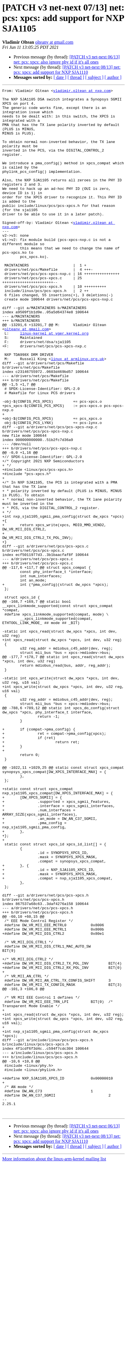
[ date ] (60, 77)
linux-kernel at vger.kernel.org (54, 382)
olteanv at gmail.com (54, 42)
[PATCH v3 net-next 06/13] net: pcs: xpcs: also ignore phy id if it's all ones (67, 59)
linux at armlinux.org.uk (77, 413)
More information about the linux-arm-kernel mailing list (54, 1364)
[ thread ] (75, 77)
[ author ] (113, 77)
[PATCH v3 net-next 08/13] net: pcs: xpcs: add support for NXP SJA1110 (67, 70)
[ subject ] (94, 77)
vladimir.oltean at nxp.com (82, 91)
